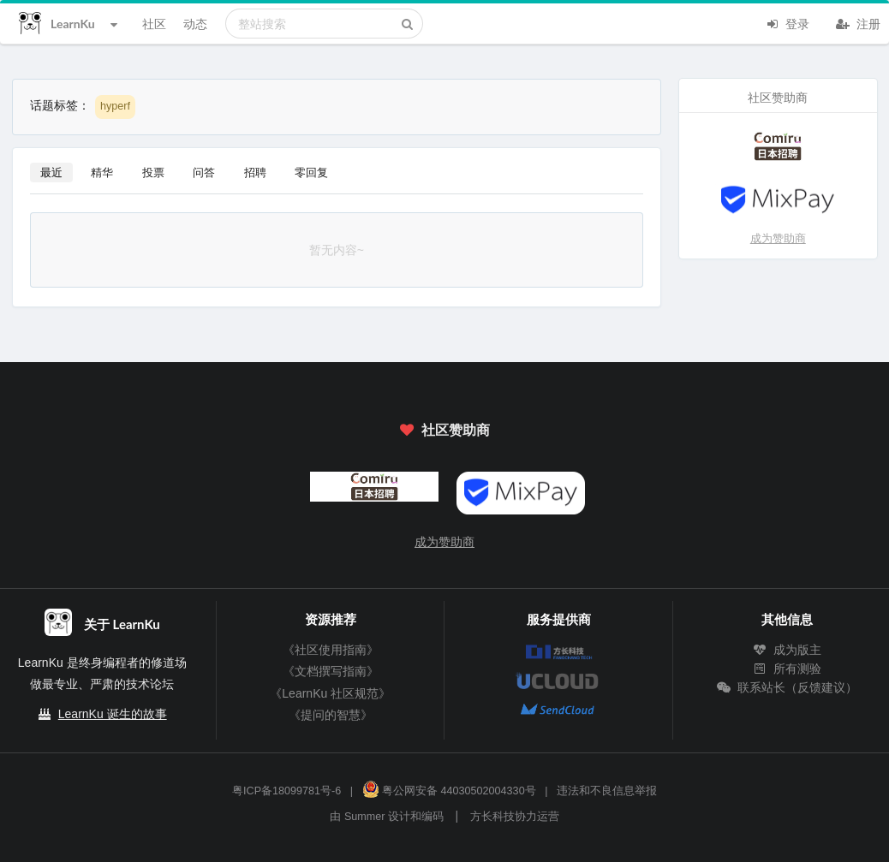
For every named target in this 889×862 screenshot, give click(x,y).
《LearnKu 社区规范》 (330, 693)
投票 (153, 172)
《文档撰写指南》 (331, 671)
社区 (154, 23)
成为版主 (787, 650)
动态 (195, 23)
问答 (204, 172)
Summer (364, 817)
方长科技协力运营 (514, 817)
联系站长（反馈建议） (787, 687)
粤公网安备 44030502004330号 (449, 791)
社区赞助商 (444, 429)
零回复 (311, 172)
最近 (51, 172)
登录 (787, 22)
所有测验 (787, 668)
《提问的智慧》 (331, 715)
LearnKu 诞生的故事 (112, 714)
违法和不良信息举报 (607, 791)
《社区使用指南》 (331, 650)
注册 (858, 22)
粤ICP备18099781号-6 (286, 791)
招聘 (255, 172)
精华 (102, 172)
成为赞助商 (778, 238)
